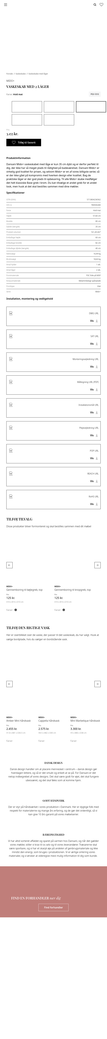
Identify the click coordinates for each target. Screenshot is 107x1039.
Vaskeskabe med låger (38, 73)
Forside (9, 73)
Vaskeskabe (21, 73)
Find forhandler (53, 907)
